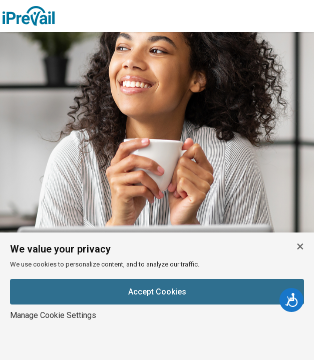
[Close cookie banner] (300, 246)
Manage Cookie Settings (53, 315)
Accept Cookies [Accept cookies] (157, 291)
